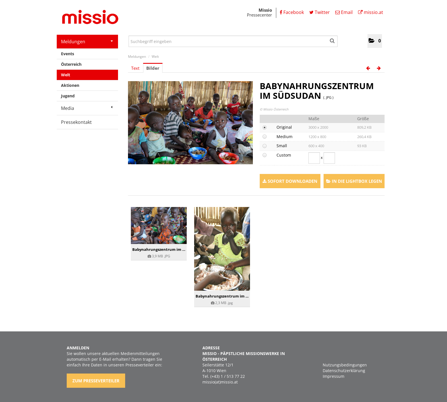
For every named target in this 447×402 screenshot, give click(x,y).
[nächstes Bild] (379, 68)
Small (282, 145)
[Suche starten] (333, 40)
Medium (284, 136)
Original (284, 127)
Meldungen (87, 41)
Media (86, 108)
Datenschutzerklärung (344, 370)
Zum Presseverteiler (95, 380)
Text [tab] (135, 68)
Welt (65, 74)
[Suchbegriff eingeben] (233, 41)
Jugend (68, 96)
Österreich (71, 64)
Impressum (333, 376)
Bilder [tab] (152, 68)
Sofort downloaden (290, 181)
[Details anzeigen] (159, 225)
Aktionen (70, 85)
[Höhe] (329, 158)
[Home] (88, 18)
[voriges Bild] (368, 68)
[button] (374, 41)
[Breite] (314, 158)
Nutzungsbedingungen (345, 365)
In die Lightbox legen (354, 181)
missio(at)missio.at (220, 382)
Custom (284, 155)
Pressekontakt (76, 122)
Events (67, 53)
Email (344, 12)
